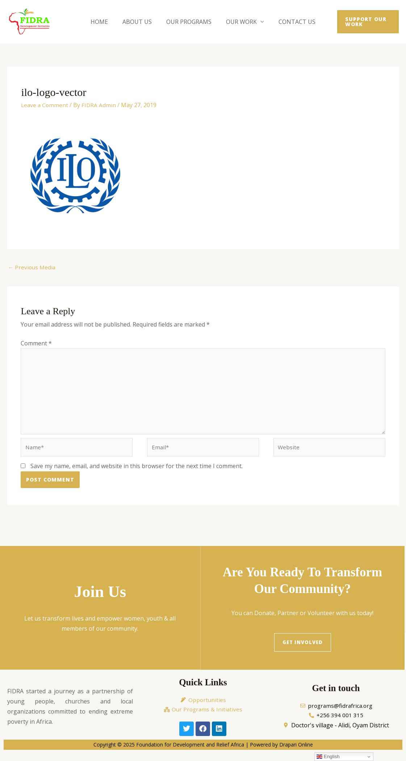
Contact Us (291, 22)
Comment (36, 344)
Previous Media (32, 268)
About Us (140, 22)
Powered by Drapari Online (281, 752)
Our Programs (189, 22)
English (328, 757)
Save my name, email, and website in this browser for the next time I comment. (136, 472)
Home (105, 22)
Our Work (238, 22)
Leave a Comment (45, 105)
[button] (364, 21)
